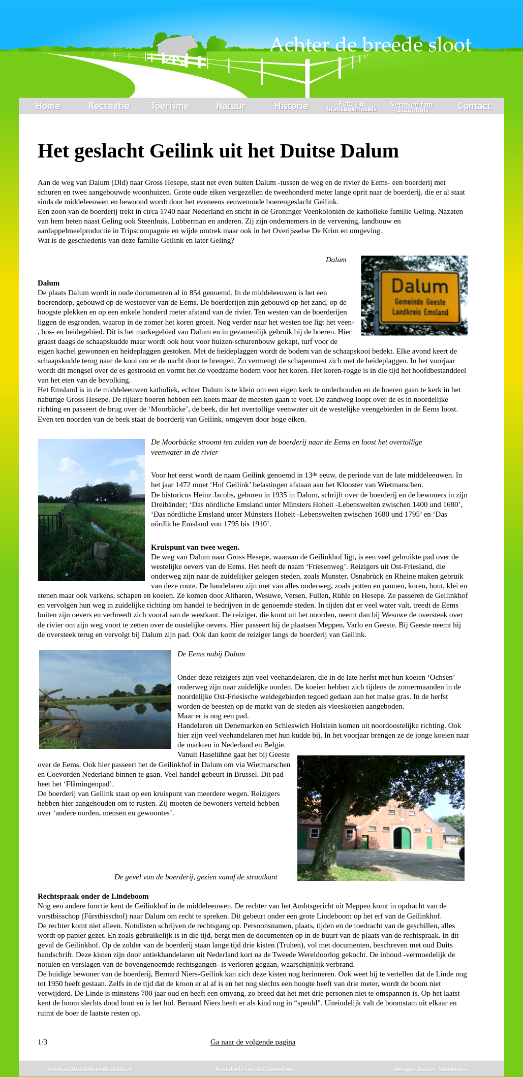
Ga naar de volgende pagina (252, 1042)
